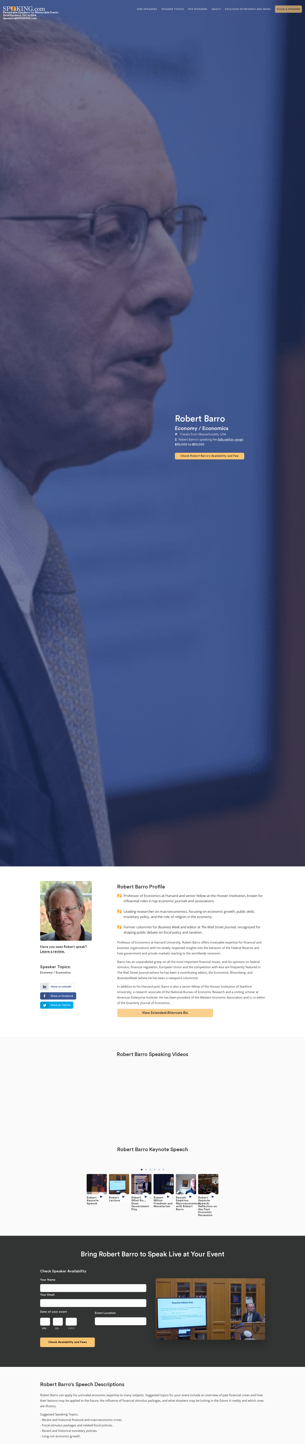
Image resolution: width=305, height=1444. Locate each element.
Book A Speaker (288, 9)
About (216, 9)
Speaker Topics (172, 9)
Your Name (49, 1279)
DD (57, 1328)
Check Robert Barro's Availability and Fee (209, 455)
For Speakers (198, 9)
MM (44, 1328)
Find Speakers (147, 9)
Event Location (105, 1312)
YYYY (71, 1328)
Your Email (48, 1294)
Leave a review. (52, 951)
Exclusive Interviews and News (248, 9)
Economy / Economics (201, 428)
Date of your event (53, 1311)
